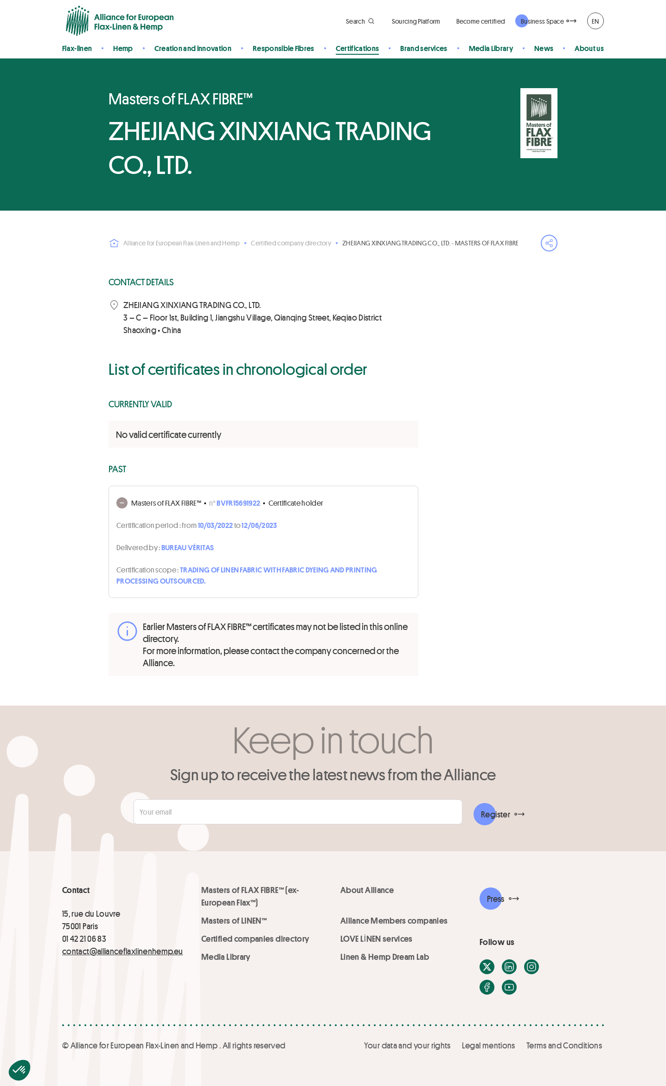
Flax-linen (77, 48)
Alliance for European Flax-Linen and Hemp (174, 243)
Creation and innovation (192, 48)
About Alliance (367, 889)
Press (496, 898)
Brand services (423, 48)
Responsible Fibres (283, 48)
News (543, 48)
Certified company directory (291, 242)
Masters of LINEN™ (234, 920)
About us (589, 48)
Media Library (491, 48)
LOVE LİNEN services (376, 938)
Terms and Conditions (564, 1045)
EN (595, 21)
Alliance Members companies (394, 920)
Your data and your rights (407, 1045)
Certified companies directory (255, 938)
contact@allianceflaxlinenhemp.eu (122, 951)
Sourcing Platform (416, 21)
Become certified (480, 21)
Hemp (123, 48)
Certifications (357, 48)
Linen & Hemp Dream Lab (384, 956)
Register (495, 814)
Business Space (542, 21)
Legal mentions (488, 1045)
